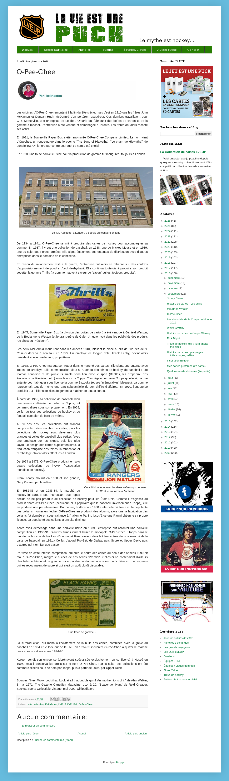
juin (170, 388)
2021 (167, 246)
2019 (167, 257)
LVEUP (62, 704)
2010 (167, 447)
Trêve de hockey (174, 674)
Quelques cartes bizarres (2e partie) (188, 371)
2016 (167, 273)
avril (170, 398)
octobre (173, 288)
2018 (167, 262)
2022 (167, 241)
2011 (167, 442)
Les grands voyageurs (177, 647)
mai (170, 393)
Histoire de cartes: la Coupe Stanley (188, 333)
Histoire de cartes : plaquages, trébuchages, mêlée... (185, 354)
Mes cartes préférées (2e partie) (186, 366)
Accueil (82, 733)
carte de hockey (35, 704)
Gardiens (169, 656)
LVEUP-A (72, 704)
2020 (167, 252)
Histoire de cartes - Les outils (184, 303)
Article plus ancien (136, 733)
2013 (167, 431)
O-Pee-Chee (86, 704)
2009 (167, 452)
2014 (167, 426)
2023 (167, 236)
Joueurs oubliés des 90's (178, 638)
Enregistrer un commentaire (38, 725)
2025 (167, 225)
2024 (167, 231)
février (172, 409)
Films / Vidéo (171, 670)
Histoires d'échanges (176, 642)
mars (171, 404)
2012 (167, 437)
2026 (167, 220)
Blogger (120, 762)
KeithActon (51, 704)
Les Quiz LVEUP (174, 651)
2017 (167, 268)
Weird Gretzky (175, 327)
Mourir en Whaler (177, 308)
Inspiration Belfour (178, 360)
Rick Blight (173, 338)
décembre (174, 277)
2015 (167, 421)
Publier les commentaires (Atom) (53, 740)
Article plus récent (28, 733)
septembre (174, 293)
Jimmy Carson (175, 298)
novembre (174, 283)
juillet (171, 383)
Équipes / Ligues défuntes (179, 665)
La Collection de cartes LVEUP (183, 152)
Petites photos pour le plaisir (181, 679)
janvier (172, 414)
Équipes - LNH (172, 661)
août (171, 377)
